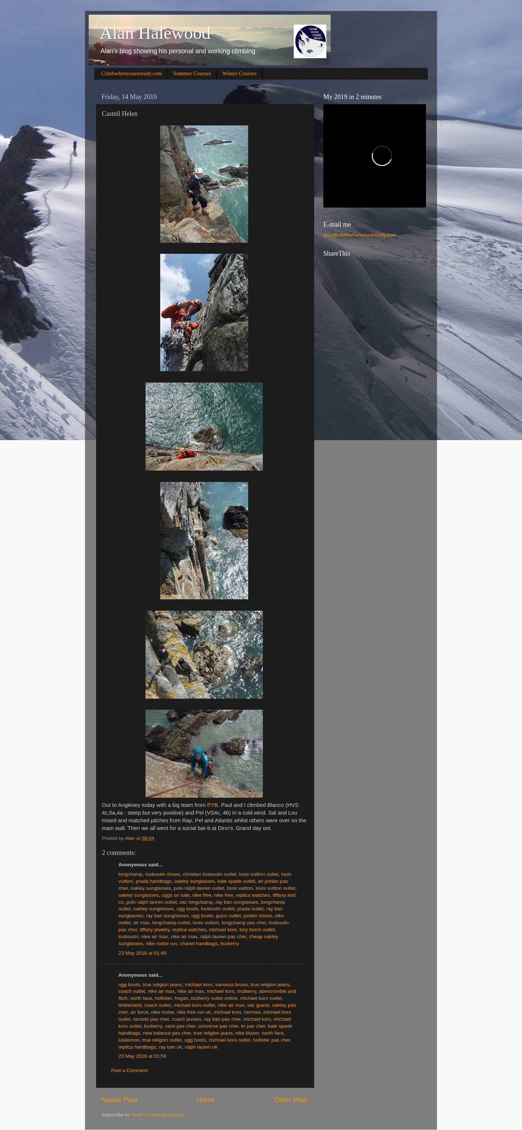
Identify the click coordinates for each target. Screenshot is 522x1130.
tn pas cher (253, 1026)
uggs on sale (176, 895)
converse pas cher (218, 1026)
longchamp (130, 874)
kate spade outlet (236, 881)
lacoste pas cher (151, 1019)
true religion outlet (161, 1040)
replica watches (253, 895)
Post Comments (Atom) (157, 1115)
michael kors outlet (261, 998)
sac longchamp (196, 902)
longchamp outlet (171, 922)
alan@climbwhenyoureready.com (359, 235)
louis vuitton (240, 888)
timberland (129, 1005)
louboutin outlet (218, 908)
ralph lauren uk (201, 1047)
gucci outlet (228, 915)
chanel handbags (199, 943)
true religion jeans (162, 984)
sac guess (258, 1005)
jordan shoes (258, 915)
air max (141, 922)
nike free (202, 895)
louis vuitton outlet (259, 874)
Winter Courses (240, 73)
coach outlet (131, 991)
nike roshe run (161, 943)
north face (141, 998)
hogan (181, 998)
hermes (252, 1012)
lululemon (129, 1040)
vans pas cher (180, 1026)
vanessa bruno (231, 984)
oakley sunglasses (194, 881)
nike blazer (247, 1033)
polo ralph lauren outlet (199, 888)
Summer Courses (192, 73)
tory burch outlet (257, 929)
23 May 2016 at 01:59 (142, 1056)
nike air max (154, 936)
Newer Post (119, 1100)
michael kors (223, 929)
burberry (230, 943)
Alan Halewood (155, 33)
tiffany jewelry (155, 929)
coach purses (186, 1019)
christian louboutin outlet (209, 874)
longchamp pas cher (243, 922)
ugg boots (187, 908)
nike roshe (162, 1012)
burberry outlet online (214, 998)
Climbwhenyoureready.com (131, 73)
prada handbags (154, 881)
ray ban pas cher (222, 1019)
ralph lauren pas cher (223, 936)
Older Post (290, 1100)
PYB (212, 805)
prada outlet (250, 908)
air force (139, 1012)
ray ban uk (170, 1047)
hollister (163, 998)
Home (205, 1100)
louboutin (128, 936)
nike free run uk (194, 1012)
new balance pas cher (167, 1033)
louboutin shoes (163, 874)
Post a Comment (129, 1070)
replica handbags (137, 1047)
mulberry (246, 991)
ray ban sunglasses (237, 902)
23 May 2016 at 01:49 (142, 953)
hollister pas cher (271, 1040)
